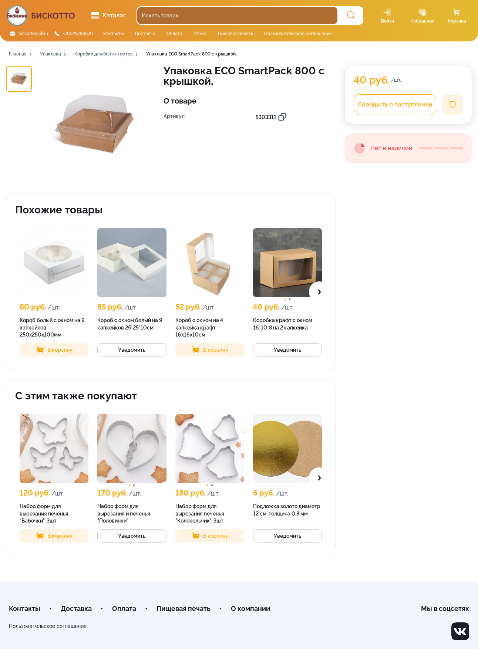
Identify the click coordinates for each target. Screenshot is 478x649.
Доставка (145, 33)
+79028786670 (78, 33)
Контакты (113, 33)
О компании (250, 608)
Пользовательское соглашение (298, 33)
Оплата (174, 33)
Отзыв (200, 33)
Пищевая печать (235, 33)
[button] (21, 54)
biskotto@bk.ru (33, 33)
